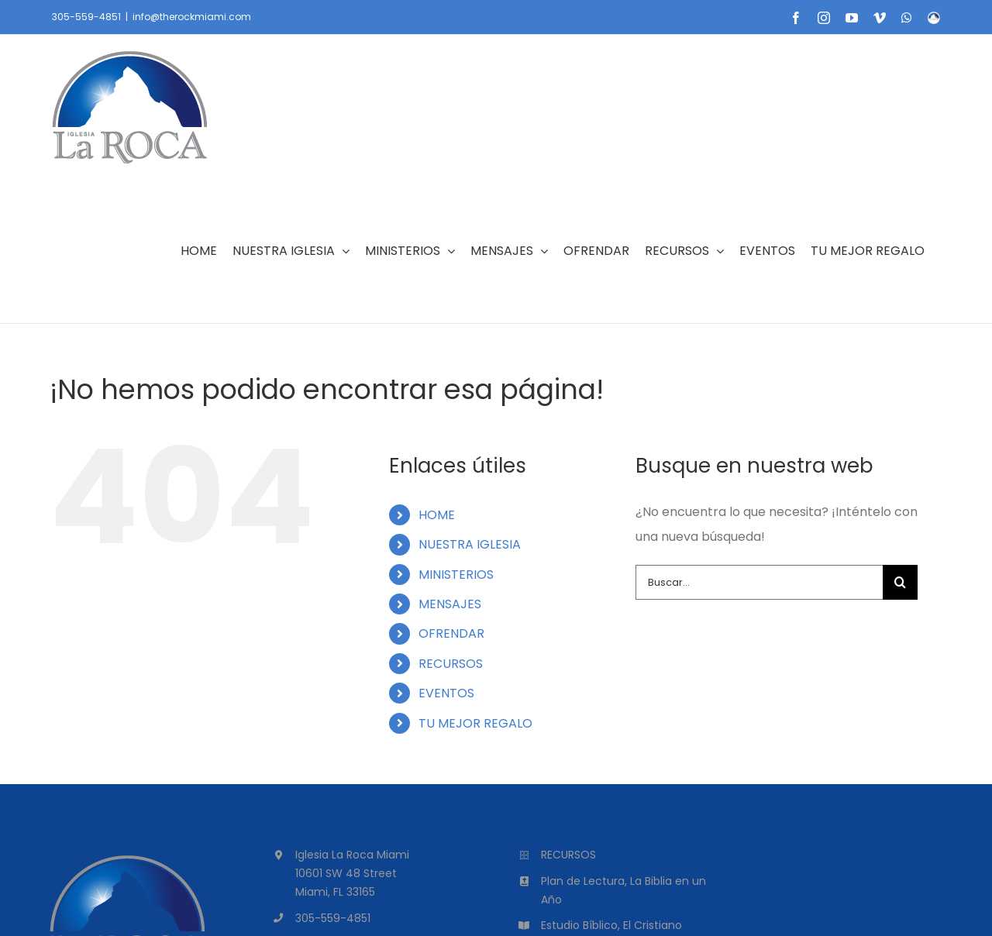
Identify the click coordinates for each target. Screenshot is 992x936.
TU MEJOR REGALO (475, 723)
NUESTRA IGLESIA (469, 544)
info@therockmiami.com (192, 16)
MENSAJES (449, 604)
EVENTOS (446, 693)
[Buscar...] (759, 582)
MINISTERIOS (456, 574)
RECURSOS (450, 664)
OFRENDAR (451, 633)
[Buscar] (900, 582)
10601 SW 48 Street (346, 873)
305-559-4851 (86, 16)
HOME (436, 515)
